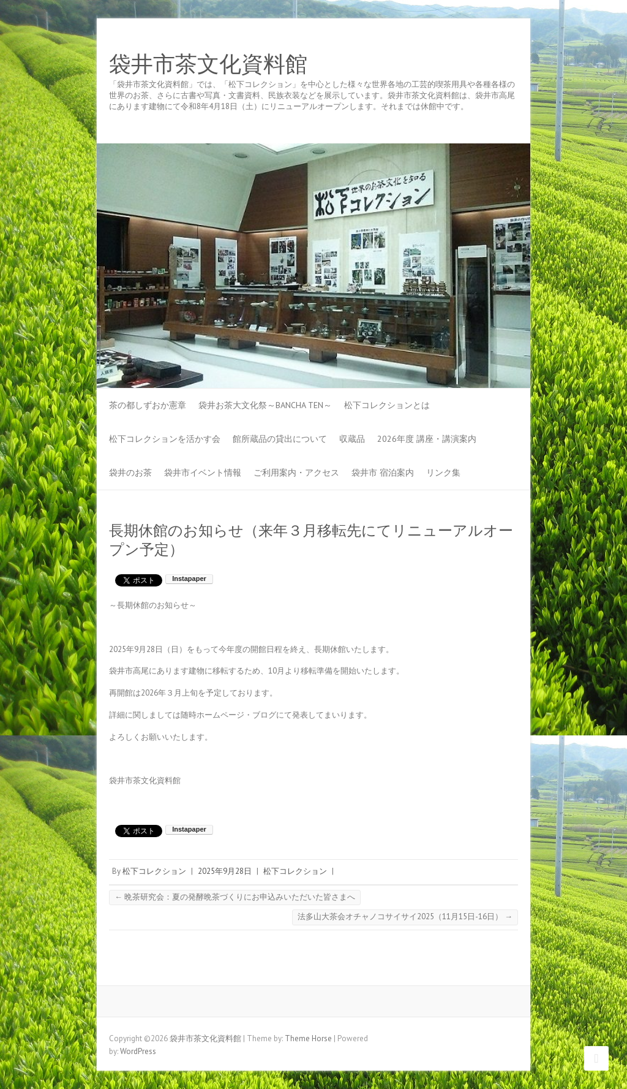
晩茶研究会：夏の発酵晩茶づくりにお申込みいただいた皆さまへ (235, 897)
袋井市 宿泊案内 (382, 472)
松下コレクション (154, 871)
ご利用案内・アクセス (296, 472)
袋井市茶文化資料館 (208, 64)
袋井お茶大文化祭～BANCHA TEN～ (265, 405)
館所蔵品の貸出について (280, 438)
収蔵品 (352, 438)
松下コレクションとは (387, 405)
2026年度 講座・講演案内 (426, 438)
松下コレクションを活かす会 (164, 438)
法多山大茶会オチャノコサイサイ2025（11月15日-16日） (405, 916)
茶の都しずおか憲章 (147, 405)
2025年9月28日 (225, 871)
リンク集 (443, 472)
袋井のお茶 (130, 472)
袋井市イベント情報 (202, 472)
